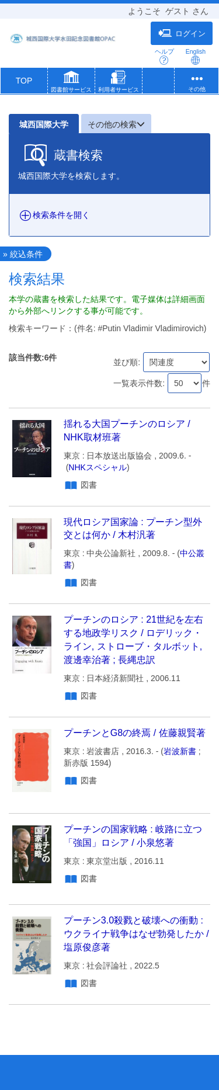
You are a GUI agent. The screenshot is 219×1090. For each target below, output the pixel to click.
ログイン (182, 33)
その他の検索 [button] (116, 124)
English (196, 56)
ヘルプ (164, 56)
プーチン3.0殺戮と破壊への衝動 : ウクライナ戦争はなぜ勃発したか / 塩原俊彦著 (136, 933)
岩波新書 (180, 751)
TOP (24, 80)
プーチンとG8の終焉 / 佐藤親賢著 (135, 732)
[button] (71, 83)
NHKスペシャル (97, 467)
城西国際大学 (43, 124)
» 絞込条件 (23, 254)
